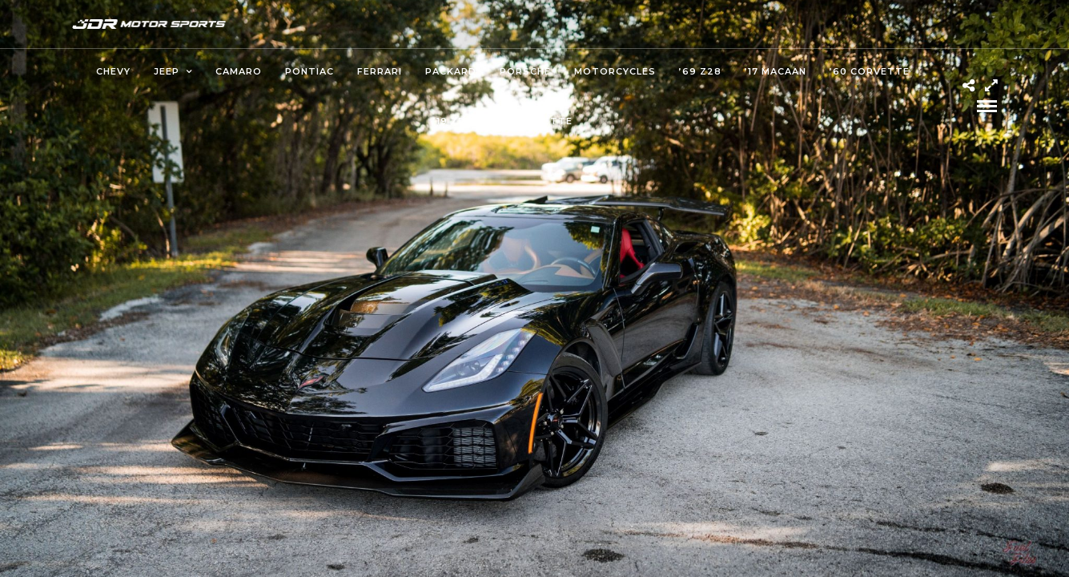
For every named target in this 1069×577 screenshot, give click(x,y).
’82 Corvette (532, 121)
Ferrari (379, 71)
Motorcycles (615, 71)
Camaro (238, 71)
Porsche (525, 71)
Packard (450, 71)
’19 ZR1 (451, 121)
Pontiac (309, 71)
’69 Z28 (700, 71)
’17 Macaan (775, 71)
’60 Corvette (870, 71)
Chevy (113, 71)
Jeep (166, 71)
